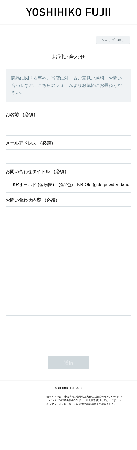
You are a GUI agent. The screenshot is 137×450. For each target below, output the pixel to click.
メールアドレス (21, 143)
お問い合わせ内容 (23, 200)
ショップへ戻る (113, 40)
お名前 (12, 114)
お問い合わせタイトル (28, 171)
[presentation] (48, 356)
